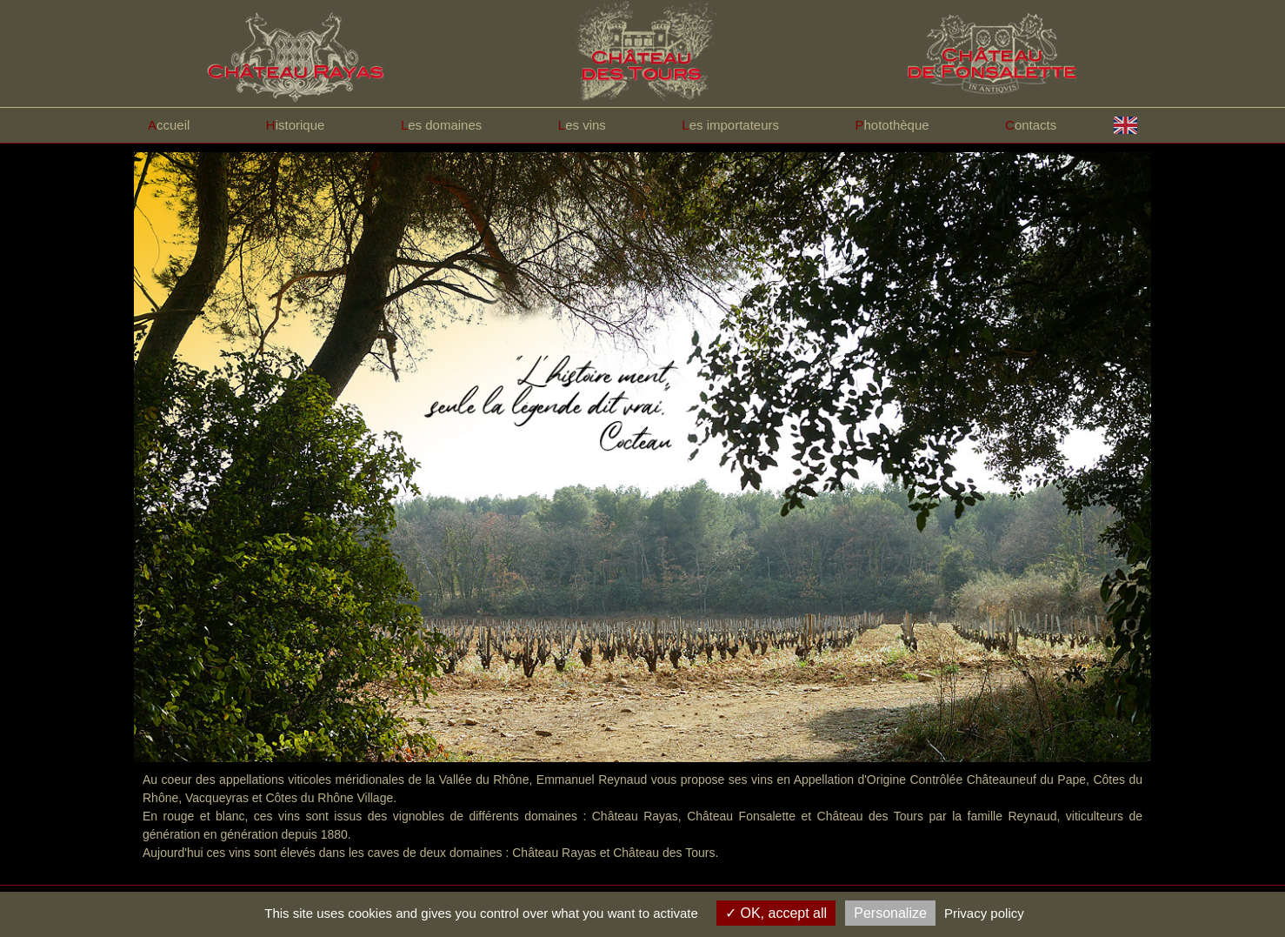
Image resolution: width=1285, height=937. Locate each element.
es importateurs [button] (730, 124)
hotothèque (892, 124)
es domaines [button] (441, 124)
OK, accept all (776, 913)
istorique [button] (295, 124)
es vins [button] (582, 124)
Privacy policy (984, 913)
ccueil (169, 124)
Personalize (890, 913)
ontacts (1030, 124)
